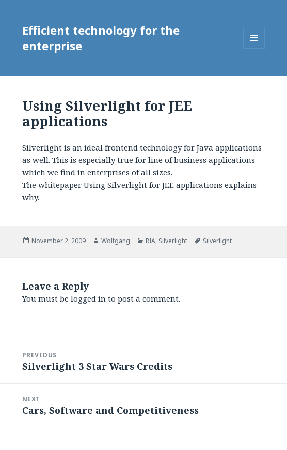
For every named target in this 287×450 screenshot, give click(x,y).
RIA (150, 240)
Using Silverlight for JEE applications (153, 184)
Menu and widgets (254, 48)
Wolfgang (115, 240)
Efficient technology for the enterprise (101, 37)
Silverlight (172, 240)
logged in (88, 298)
